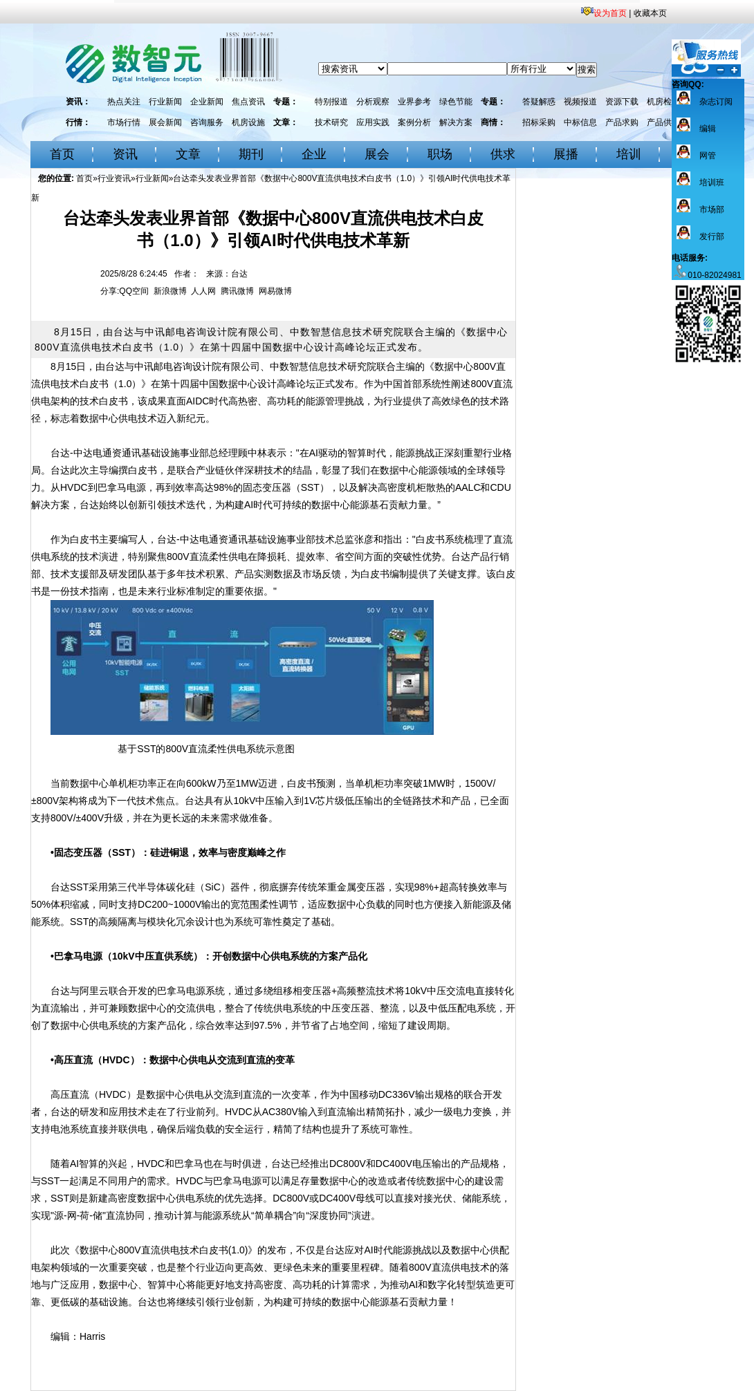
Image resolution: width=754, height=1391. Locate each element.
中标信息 (580, 122)
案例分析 (414, 122)
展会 (377, 154)
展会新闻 (165, 122)
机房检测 (663, 101)
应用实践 (372, 122)
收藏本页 (650, 13)
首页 (62, 154)
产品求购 (621, 122)
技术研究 (331, 122)
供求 (502, 154)
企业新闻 (206, 101)
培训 (628, 154)
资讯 (125, 154)
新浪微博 (170, 291)
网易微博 (275, 291)
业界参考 (414, 101)
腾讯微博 (237, 291)
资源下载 (621, 101)
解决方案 (455, 122)
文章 (188, 154)
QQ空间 (134, 291)
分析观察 (372, 101)
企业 (314, 154)
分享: (109, 291)
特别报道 (331, 101)
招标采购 (538, 122)
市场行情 (123, 122)
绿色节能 (455, 101)
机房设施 (248, 122)
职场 (439, 154)
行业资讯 (114, 178)
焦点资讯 (248, 101)
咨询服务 (206, 122)
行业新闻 (165, 101)
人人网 (203, 291)
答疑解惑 (538, 101)
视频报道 (580, 101)
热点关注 (123, 101)
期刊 (251, 154)
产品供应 (663, 122)
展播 (565, 154)
